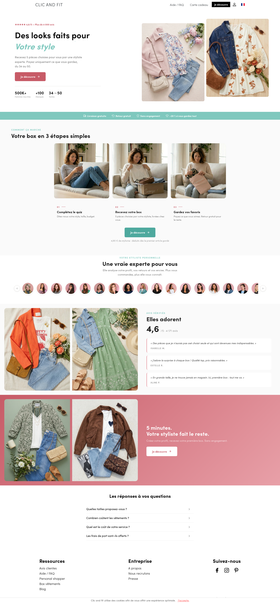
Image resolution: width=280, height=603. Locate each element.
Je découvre (221, 4)
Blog (42, 589)
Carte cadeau (199, 5)
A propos (134, 568)
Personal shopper (52, 578)
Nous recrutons (139, 573)
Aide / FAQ (177, 5)
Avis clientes (48, 568)
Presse (133, 578)
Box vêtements (49, 583)
